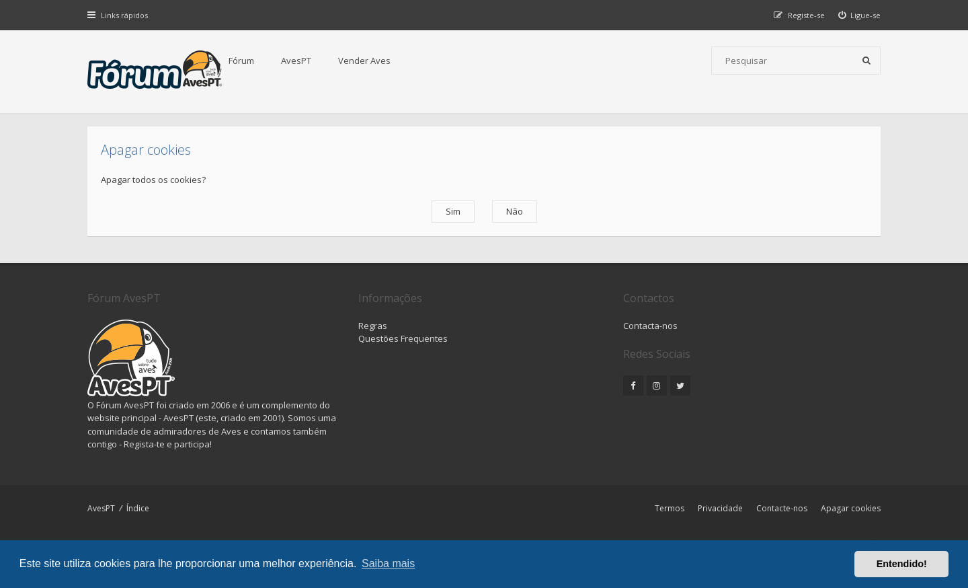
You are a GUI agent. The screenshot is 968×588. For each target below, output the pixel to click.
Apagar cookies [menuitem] (851, 508)
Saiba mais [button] (388, 563)
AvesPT (296, 60)
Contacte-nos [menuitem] (781, 508)
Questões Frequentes (403, 338)
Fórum (241, 60)
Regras (372, 326)
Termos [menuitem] (669, 508)
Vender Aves (364, 60)
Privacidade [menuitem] (720, 508)
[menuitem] (859, 15)
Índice (137, 508)
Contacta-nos (650, 326)
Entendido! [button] (902, 563)
